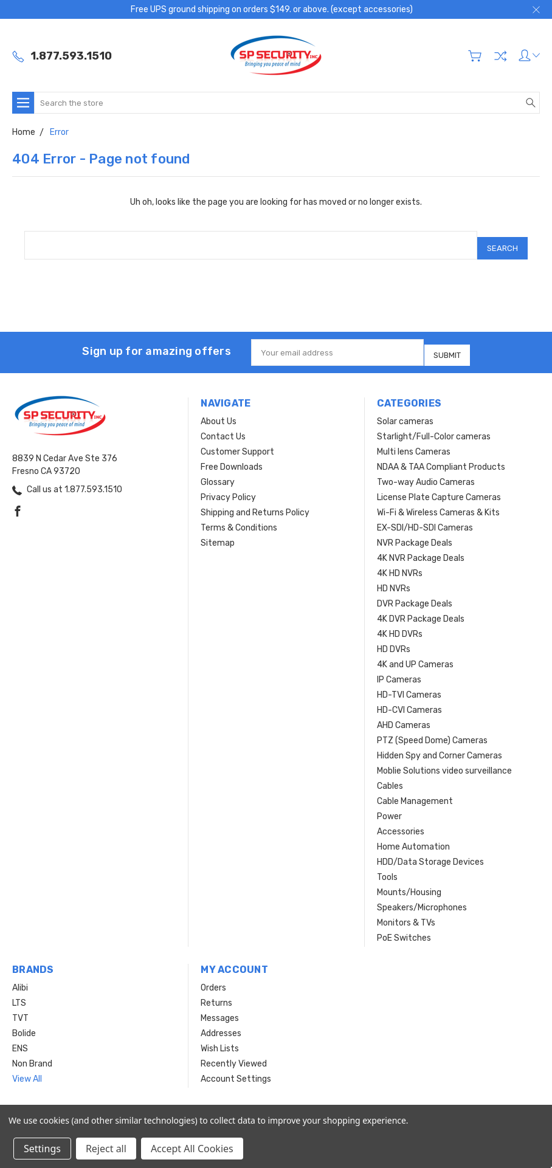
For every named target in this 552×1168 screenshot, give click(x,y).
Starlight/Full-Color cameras (434, 426)
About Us (218, 411)
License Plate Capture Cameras (439, 487)
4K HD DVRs (400, 624)
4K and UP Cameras (415, 654)
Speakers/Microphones (422, 897)
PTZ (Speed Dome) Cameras (432, 730)
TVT (20, 1008)
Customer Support (237, 441)
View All (27, 1068)
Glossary (218, 472)
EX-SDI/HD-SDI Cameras (425, 517)
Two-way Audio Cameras (426, 472)
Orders (213, 977)
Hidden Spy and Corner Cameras (439, 745)
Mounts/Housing (409, 882)
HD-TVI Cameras (409, 684)
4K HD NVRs (400, 563)
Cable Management (415, 791)
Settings (42, 1148)
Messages (220, 1008)
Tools (387, 867)
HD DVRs (393, 639)
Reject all (106, 1148)
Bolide (24, 1023)
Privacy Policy (228, 487)
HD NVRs (393, 578)
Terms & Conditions (239, 517)
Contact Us (223, 426)
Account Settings (236, 1068)
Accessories (400, 821)
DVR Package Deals (414, 593)
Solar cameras (405, 411)
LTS (19, 993)
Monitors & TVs (406, 912)
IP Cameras (399, 669)
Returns (216, 993)
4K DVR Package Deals (420, 608)
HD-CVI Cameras (409, 700)
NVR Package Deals (414, 532)
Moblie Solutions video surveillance (444, 760)
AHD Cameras (403, 715)
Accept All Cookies (192, 1148)
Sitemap (218, 532)
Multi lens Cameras (413, 441)
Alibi (20, 977)
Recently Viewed (234, 1053)
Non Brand (32, 1053)
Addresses (221, 1023)
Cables (390, 776)
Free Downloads (232, 457)
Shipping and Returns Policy (255, 502)
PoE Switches (404, 927)
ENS (20, 1038)
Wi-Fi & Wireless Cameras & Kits (438, 502)
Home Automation (413, 836)
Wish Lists (220, 1038)
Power (389, 806)
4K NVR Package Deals (420, 548)
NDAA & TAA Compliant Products (441, 457)
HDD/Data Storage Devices (430, 852)
